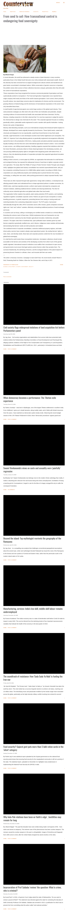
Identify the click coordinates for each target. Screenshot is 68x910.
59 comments (11, 489)
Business (5, 266)
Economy (18, 266)
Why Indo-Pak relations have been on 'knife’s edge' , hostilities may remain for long (32, 818)
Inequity (31, 266)
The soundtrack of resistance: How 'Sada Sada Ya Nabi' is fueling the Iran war (33, 678)
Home (4, 11)
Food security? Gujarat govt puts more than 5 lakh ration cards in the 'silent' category (33, 748)
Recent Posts (45, 11)
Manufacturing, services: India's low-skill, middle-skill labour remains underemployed (33, 610)
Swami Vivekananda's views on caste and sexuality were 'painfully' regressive (31, 469)
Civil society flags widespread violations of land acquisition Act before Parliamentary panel (33, 329)
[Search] (58, 3)
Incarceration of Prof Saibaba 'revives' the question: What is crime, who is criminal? (32, 889)
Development (11, 266)
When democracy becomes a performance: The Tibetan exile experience (29, 399)
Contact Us (35, 11)
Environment (24, 266)
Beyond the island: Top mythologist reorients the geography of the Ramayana (32, 540)
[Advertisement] (34, 33)
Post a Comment (7, 276)
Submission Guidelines (24, 11)
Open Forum (12, 11)
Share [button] (61, 264)
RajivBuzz (54, 11)
